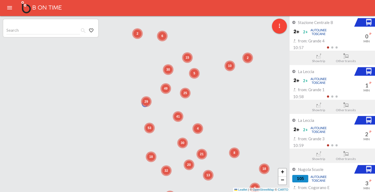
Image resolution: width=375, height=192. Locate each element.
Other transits (346, 58)
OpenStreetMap (263, 189)
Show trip (318, 58)
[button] (146, 101)
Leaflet (240, 189)
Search (12, 30)
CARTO (283, 189)
